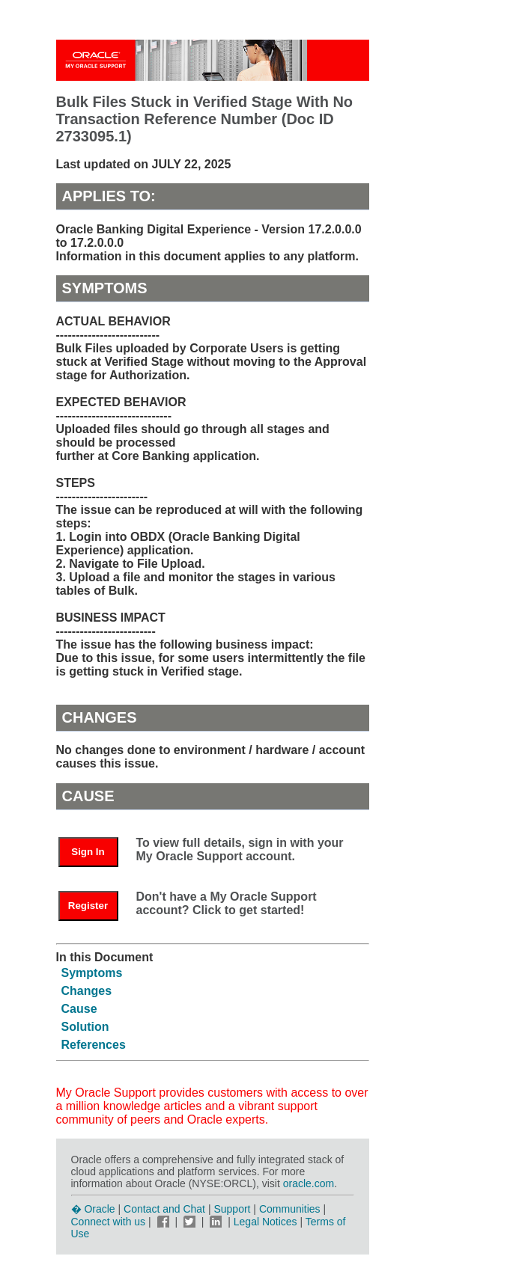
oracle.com (308, 1183)
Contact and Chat (164, 1209)
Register (88, 905)
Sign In (87, 851)
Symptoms (92, 973)
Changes (86, 990)
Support (231, 1209)
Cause (79, 1008)
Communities (290, 1209)
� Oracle (93, 1209)
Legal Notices (265, 1222)
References (93, 1044)
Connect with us (110, 1222)
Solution (85, 1026)
